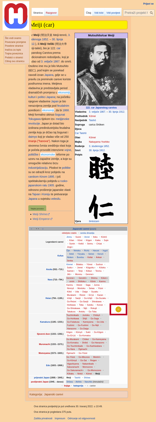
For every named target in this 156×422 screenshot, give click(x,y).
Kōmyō (79, 332)
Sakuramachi (73, 367)
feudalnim (63, 105)
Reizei (82, 295)
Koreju (46, 194)
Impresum (60, 418)
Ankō (71, 254)
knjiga (67, 385)
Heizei (79, 285)
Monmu (78, 274)
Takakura (71, 311)
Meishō (96, 357)
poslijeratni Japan (39, 382)
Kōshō (104, 237)
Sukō (88, 332)
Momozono (87, 367)
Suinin (72, 243)
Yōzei (100, 288)
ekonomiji (64, 92)
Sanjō (78, 298)
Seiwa (92, 288)
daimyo (32, 136)
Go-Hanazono (97, 342)
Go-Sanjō (84, 301)
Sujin (106, 240)
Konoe (100, 305)
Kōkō (69, 291)
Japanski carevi (80, 229)
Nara (50, 279)
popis (93, 229)
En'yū (91, 295)
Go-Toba (92, 311)
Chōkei (85, 339)
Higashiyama (73, 364)
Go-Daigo (84, 328)
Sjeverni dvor (43, 334)
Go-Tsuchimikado (75, 346)
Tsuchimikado (72, 315)
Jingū (69, 247)
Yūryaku (81, 254)
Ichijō (69, 298)
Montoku (81, 288)
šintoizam (94, 221)
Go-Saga (94, 318)
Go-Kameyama (99, 339)
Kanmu (102, 281)
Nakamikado (88, 364)
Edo (48, 365)
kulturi (32, 97)
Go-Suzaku (101, 298)
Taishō (92, 120)
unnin (71, 281)
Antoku (82, 311)
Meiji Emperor (41, 218)
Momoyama (45, 353)
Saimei (70, 271)
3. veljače (94, 111)
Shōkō (85, 342)
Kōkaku (70, 373)
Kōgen (89, 240)
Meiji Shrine (40, 214)
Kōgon (69, 332)
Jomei (80, 267)
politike (66, 167)
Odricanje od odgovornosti (81, 418)
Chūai (99, 243)
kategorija (78, 385)
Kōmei (92, 116)
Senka (70, 260)
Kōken (104, 278)
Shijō (84, 318)
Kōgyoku (90, 267)
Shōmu (94, 278)
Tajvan (36, 194)
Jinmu (69, 237)
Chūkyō (96, 315)
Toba (81, 305)
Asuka (49, 269)
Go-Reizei (71, 301)
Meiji (97, 373)
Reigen (93, 360)
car (58, 48)
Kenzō (100, 254)
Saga (88, 285)
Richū (86, 250)
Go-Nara (71, 349)
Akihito (79, 382)
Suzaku (94, 291)
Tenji (80, 271)
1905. (51, 185)
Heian (48, 298)
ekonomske (48, 154)
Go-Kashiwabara (94, 346)
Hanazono (72, 328)
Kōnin (93, 281)
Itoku (95, 237)
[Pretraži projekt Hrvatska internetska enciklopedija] (138, 12)
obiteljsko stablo (69, 233)
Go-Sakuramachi (75, 370)
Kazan (100, 295)
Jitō (68, 274)
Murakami (71, 295)
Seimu (90, 243)
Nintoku (77, 250)
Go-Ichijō (88, 298)
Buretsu (80, 257)
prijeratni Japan (41, 377)
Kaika (97, 240)
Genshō (82, 278)
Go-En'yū (71, 335)
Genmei (89, 274)
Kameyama (88, 322)
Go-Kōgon (98, 332)
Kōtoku (102, 267)
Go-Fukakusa (73, 322)
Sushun (99, 264)
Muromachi (45, 344)
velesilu (55, 198)
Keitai (90, 257)
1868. (66, 110)
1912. (122, 111)
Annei (87, 237)
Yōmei (89, 264)
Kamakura (45, 322)
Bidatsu (79, 264)
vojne (68, 150)
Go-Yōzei (83, 353)
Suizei (78, 237)
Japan (55, 101)
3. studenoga (96, 146)
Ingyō (105, 250)
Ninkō (80, 373)
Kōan (71, 240)
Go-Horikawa (73, 318)
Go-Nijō (95, 325)
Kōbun (89, 271)
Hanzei (96, 250)
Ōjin (68, 250)
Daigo (85, 291)
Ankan (99, 257)
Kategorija (36, 394)
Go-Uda (100, 322)
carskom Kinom (37, 176)
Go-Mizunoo (84, 357)
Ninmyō (70, 288)
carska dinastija (87, 233)
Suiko (69, 267)
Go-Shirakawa (73, 308)
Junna (97, 285)
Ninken (70, 257)
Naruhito (88, 382)
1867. (103, 111)
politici (41, 97)
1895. (51, 176)
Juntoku (86, 315)
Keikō (81, 243)
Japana (49, 74)
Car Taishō (81, 133)
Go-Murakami (72, 339)
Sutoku (90, 305)
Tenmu (98, 271)
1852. (107, 146)
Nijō (85, 308)
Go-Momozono (94, 370)
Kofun (60, 255)
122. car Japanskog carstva (101, 107)
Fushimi (70, 325)
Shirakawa (97, 301)
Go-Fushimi (83, 325)
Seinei (91, 254)
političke (33, 154)
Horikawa (71, 305)
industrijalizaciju (38, 167)
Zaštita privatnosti (43, 418)
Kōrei (80, 240)
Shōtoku (82, 281)
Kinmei (69, 264)
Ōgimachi (82, 349)
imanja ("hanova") (39, 141)
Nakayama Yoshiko (99, 141)
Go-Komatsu (85, 335)
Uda (77, 291)
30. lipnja (113, 111)
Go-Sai (83, 360)
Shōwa (87, 377)
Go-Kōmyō (72, 360)
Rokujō (93, 308)
